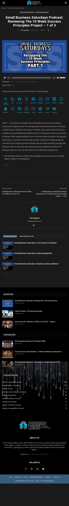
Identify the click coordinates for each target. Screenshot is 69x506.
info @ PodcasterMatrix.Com (39, 454)
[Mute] (58, 78)
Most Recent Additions (36, 477)
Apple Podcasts (5, 103)
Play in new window (18, 81)
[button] (66, 3)
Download (33, 81)
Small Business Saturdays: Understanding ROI (33, 253)
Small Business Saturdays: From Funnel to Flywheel (35, 243)
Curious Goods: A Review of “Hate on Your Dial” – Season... (36, 322)
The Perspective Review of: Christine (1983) (30, 341)
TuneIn (47, 112)
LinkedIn (54, 103)
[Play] (5, 78)
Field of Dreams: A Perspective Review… (29, 311)
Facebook (19, 103)
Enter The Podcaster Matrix (16, 8)
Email (47, 103)
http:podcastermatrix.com (34, 221)
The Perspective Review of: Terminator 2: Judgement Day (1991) (37, 362)
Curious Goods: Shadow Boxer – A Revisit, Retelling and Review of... (39, 351)
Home (4, 8)
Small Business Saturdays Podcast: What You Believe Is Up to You (16, 193)
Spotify (40, 112)
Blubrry (5, 112)
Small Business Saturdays (42, 12)
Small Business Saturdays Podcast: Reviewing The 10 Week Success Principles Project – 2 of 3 (51, 194)
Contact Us (56, 477)
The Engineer (25, 30)
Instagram (40, 103)
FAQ (10, 477)
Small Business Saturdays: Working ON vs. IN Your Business (36, 301)
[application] (34, 78)
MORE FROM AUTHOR (27, 236)
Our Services (17, 477)
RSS (13, 85)
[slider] (31, 77)
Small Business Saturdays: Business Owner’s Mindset (36, 264)
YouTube (54, 112)
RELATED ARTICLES (10, 236)
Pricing (25, 477)
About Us (48, 477)
